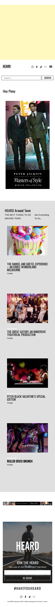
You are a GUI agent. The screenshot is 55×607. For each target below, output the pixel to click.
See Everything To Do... (41, 216)
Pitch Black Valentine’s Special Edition (26, 398)
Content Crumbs (42, 601)
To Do (10, 273)
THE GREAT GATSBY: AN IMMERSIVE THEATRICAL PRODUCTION (26, 333)
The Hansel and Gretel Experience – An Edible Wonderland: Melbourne (27, 267)
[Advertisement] (27, 32)
